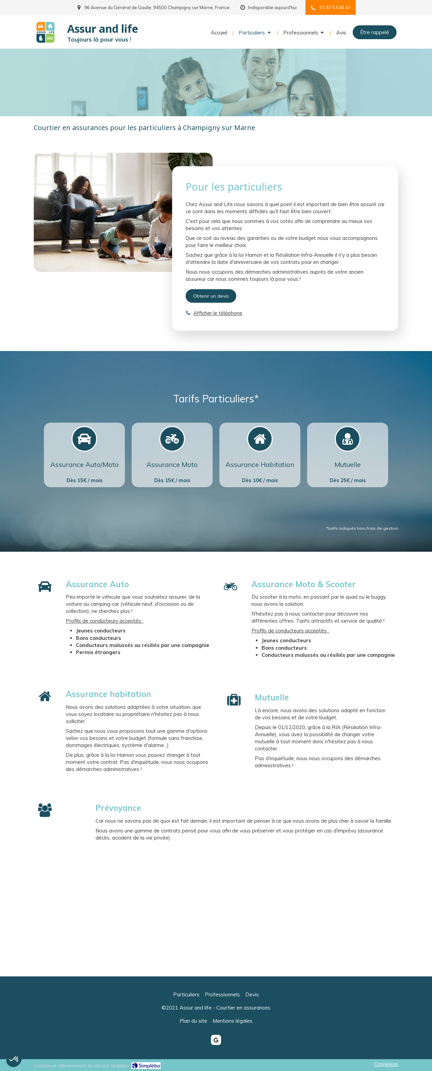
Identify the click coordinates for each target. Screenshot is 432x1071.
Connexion (386, 1064)
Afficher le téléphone (217, 313)
